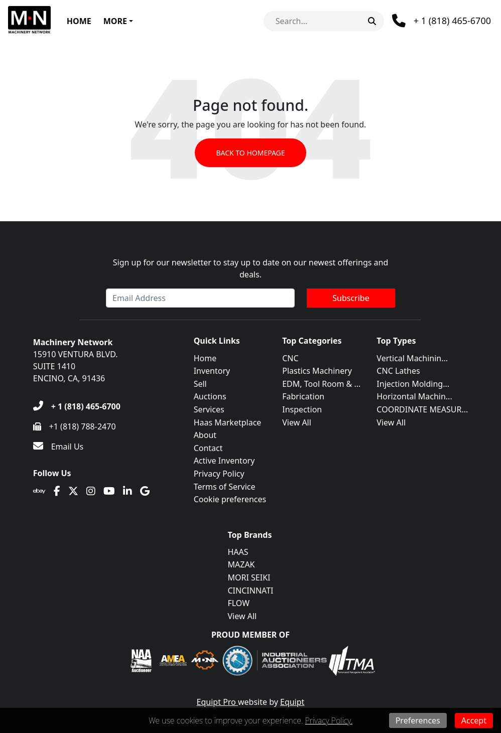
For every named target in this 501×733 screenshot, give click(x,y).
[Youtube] (109, 491)
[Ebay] (39, 491)
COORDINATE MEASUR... (422, 409)
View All (296, 422)
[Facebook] (57, 491)
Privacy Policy (219, 473)
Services (209, 409)
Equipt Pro (217, 701)
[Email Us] (58, 446)
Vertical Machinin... (412, 358)
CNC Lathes (398, 370)
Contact (208, 448)
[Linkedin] (127, 491)
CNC (290, 358)
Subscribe (350, 298)
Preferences (418, 720)
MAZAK (241, 564)
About (205, 435)
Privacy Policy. (328, 720)
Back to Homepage (250, 153)
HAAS (238, 551)
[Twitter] (73, 491)
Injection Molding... (413, 383)
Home (79, 21)
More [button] (115, 21)
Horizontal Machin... (414, 396)
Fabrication (303, 396)
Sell (200, 383)
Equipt (292, 701)
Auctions (210, 396)
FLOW (239, 603)
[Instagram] (90, 491)
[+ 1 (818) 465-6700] (76, 406)
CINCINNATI (251, 590)
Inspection (302, 409)
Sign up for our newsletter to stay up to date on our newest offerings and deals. (251, 268)
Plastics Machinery (317, 370)
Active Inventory (224, 460)
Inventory (212, 370)
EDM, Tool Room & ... (321, 383)
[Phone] (441, 21)
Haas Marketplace (228, 422)
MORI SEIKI (249, 577)
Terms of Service (225, 486)
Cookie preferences (230, 499)
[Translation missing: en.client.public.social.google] (145, 491)
